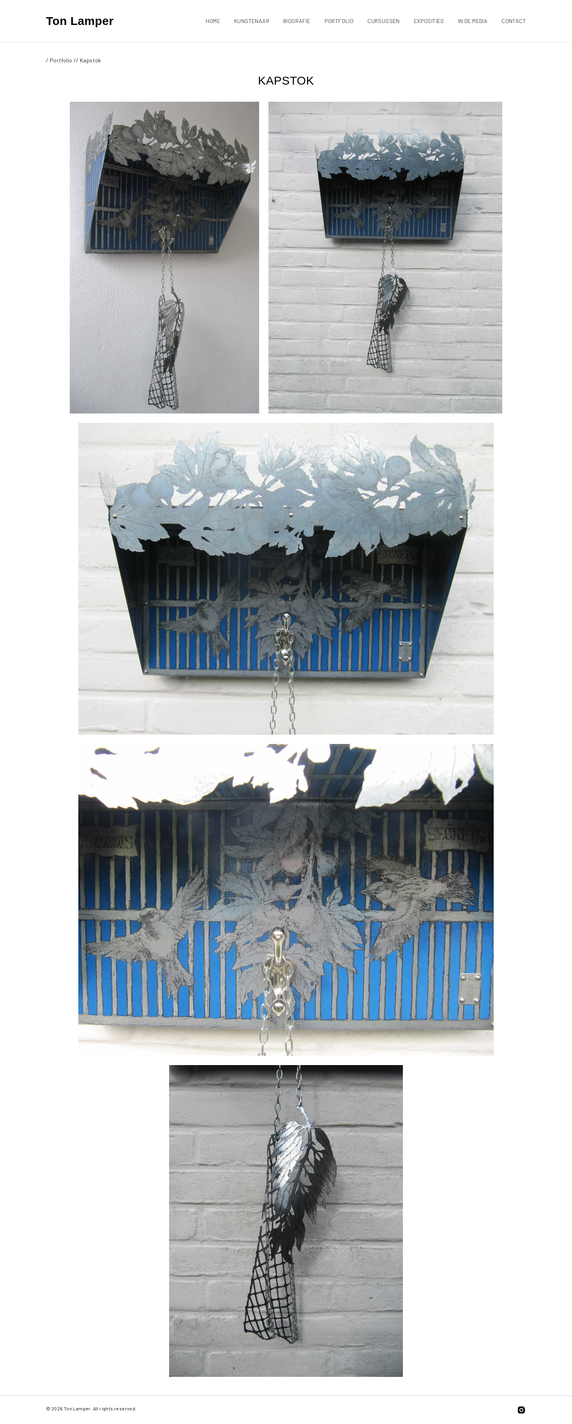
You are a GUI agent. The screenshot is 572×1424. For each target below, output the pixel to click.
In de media (472, 21)
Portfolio (339, 21)
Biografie (297, 21)
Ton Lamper (79, 20)
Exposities (429, 21)
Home (213, 21)
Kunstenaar (251, 21)
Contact (513, 21)
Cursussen (383, 21)
